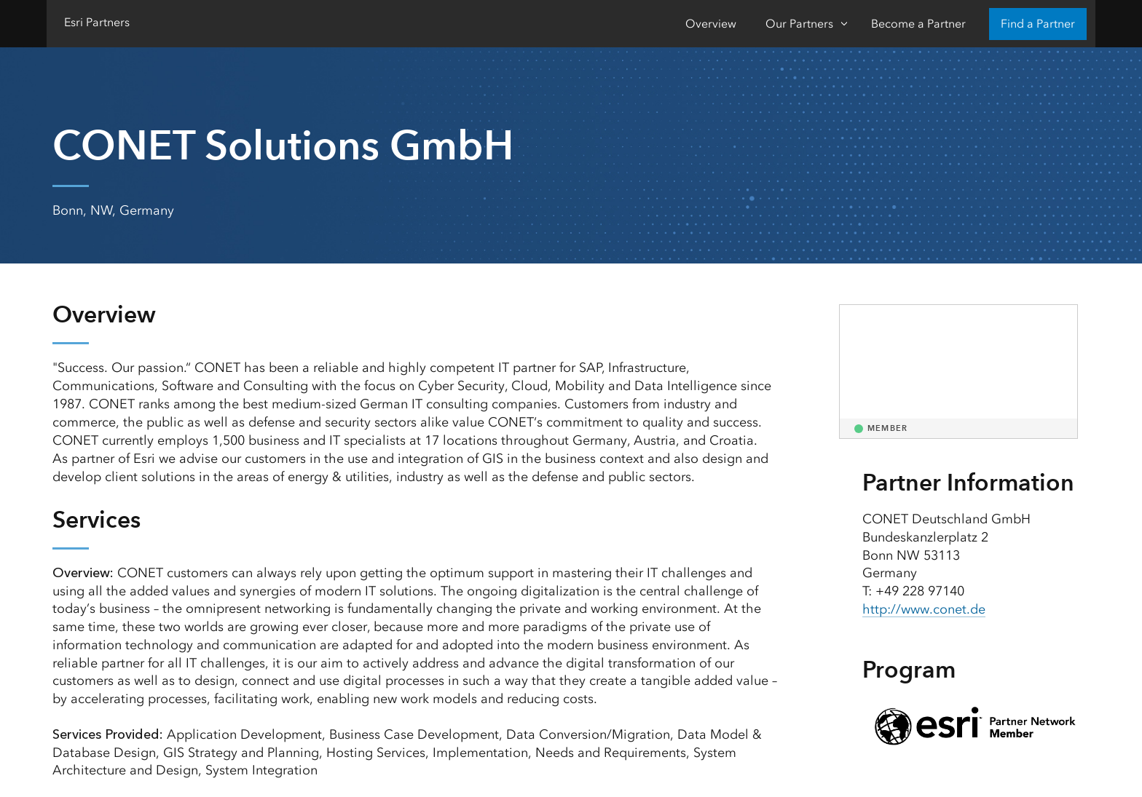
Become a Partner (918, 24)
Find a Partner (1038, 24)
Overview (710, 24)
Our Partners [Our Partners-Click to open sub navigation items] (799, 24)
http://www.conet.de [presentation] (923, 609)
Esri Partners (97, 22)
